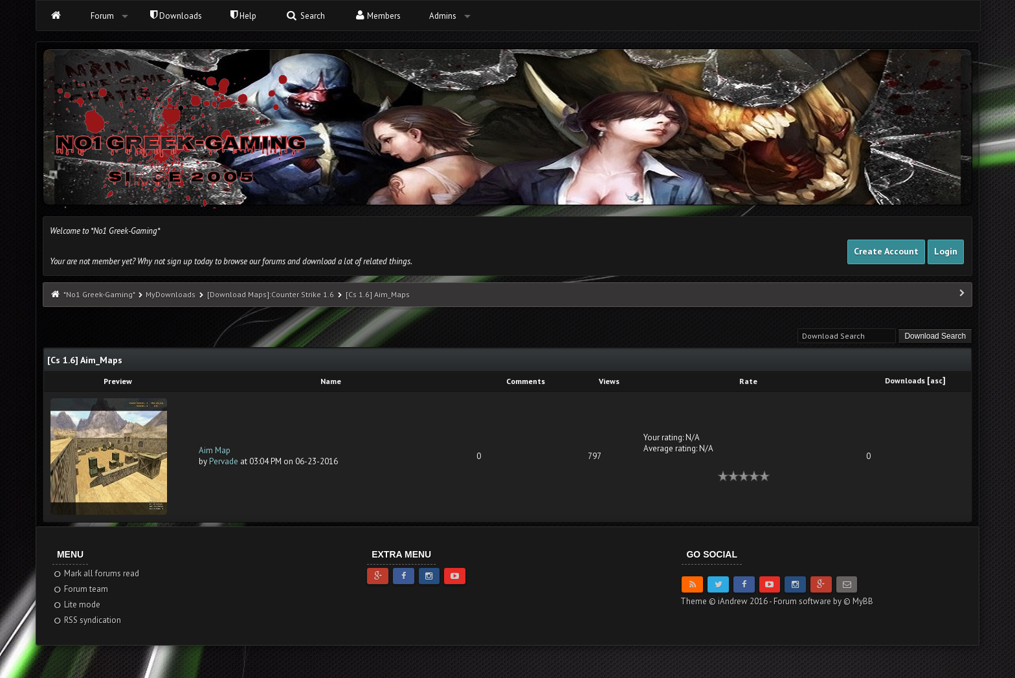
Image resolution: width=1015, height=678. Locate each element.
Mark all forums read (96, 573)
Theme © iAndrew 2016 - (727, 601)
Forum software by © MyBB (823, 601)
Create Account (886, 251)
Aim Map (214, 450)
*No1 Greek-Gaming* (99, 294)
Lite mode (76, 604)
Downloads (176, 15)
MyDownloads (170, 294)
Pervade (223, 461)
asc (936, 380)
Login (945, 251)
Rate (748, 381)
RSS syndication (87, 620)
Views (609, 381)
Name (330, 381)
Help (243, 15)
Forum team (80, 588)
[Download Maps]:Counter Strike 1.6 (271, 294)
